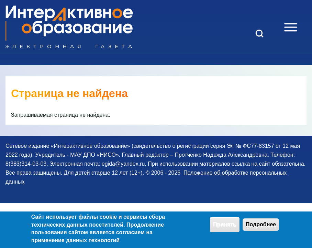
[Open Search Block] (259, 33)
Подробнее (261, 227)
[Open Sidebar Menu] (291, 27)
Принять (224, 227)
